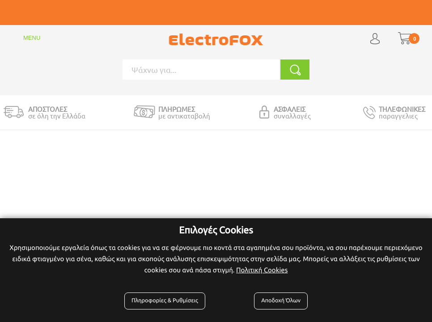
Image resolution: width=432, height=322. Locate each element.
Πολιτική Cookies (262, 270)
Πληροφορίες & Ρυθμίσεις (164, 300)
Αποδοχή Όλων (281, 300)
